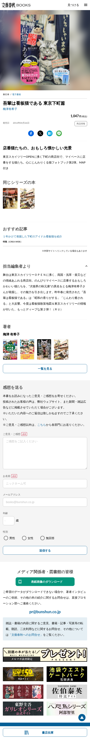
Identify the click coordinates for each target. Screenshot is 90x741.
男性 (12, 538)
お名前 (6, 475)
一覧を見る (45, 368)
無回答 (50, 538)
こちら (41, 424)
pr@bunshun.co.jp (45, 611)
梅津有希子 (10, 108)
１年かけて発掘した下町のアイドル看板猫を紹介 (32, 236)
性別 (5, 531)
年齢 (5, 513)
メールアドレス (11, 494)
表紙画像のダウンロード (47, 581)
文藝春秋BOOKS (15, 5)
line (59, 133)
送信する (45, 550)
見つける (73, 4)
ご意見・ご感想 (11, 433)
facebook (31, 133)
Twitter (40, 133)
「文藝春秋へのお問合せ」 (26, 634)
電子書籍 (16, 94)
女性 (30, 538)
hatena (50, 133)
